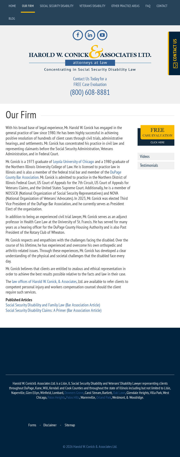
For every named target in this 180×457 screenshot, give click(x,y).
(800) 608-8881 (90, 92)
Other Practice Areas (125, 6)
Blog (12, 18)
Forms (32, 425)
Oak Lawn (119, 392)
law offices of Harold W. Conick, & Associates (44, 281)
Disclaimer (49, 425)
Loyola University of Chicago (73, 161)
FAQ (148, 6)
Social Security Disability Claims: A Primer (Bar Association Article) (53, 310)
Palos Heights (56, 397)
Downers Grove (74, 392)
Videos (145, 156)
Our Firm (28, 6)
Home (12, 6)
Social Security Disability (56, 6)
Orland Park (103, 397)
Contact (162, 6)
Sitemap (70, 425)
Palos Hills (72, 397)
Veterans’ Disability (92, 6)
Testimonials (149, 165)
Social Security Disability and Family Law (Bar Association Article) (53, 305)
